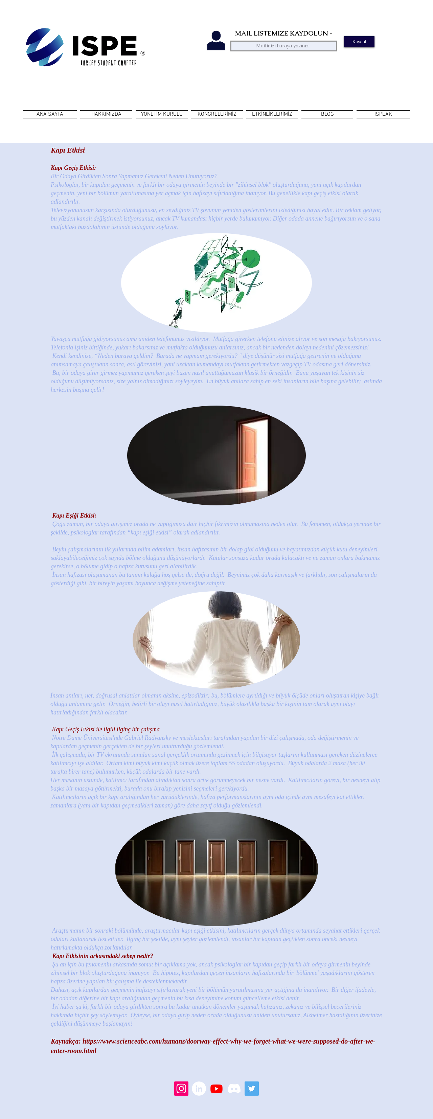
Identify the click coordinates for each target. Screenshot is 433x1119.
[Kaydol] (359, 41)
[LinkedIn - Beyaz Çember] (199, 1088)
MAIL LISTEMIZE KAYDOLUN (281, 33)
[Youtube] (216, 1088)
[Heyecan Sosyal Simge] (252, 1088)
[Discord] (234, 1088)
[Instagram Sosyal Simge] (181, 1088)
